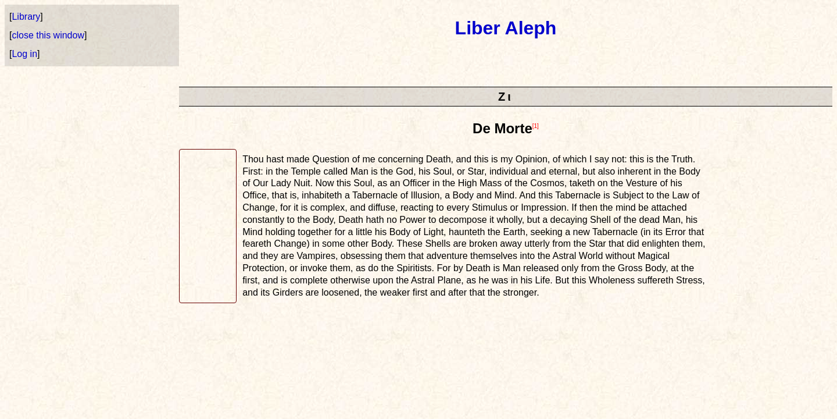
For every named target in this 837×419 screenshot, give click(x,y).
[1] (535, 126)
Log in (24, 54)
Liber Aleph (506, 27)
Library (26, 17)
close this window (48, 35)
